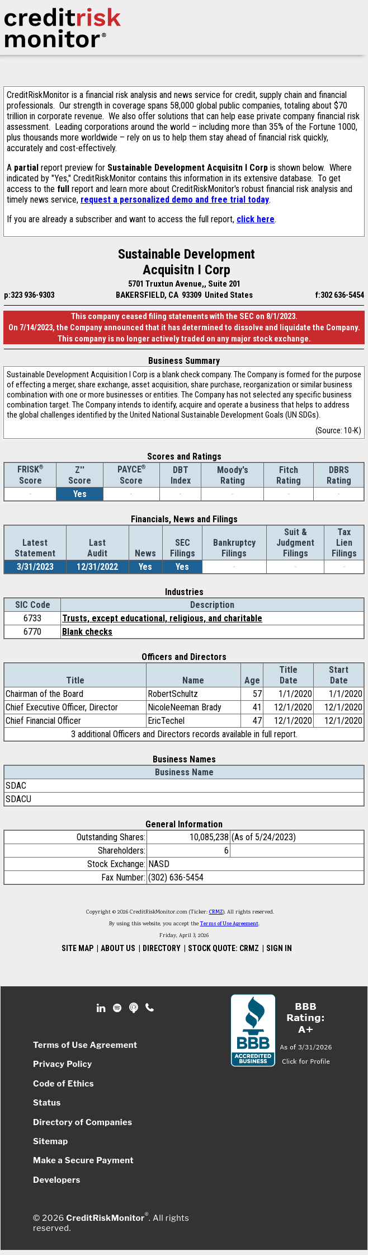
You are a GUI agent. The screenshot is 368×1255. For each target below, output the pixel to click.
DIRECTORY (162, 948)
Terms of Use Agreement (229, 924)
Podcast (134, 1008)
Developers (57, 1180)
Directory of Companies (82, 1122)
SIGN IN (279, 948)
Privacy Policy (62, 1064)
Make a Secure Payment (83, 1160)
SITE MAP (77, 948)
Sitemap (50, 1141)
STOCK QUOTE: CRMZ (223, 948)
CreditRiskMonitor (105, 1218)
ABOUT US (118, 948)
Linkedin (102, 1008)
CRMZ (216, 912)
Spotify (118, 1008)
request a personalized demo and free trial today (175, 199)
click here (256, 219)
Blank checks (87, 631)
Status (47, 1103)
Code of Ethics (63, 1084)
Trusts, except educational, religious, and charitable (162, 618)
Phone (150, 1008)
